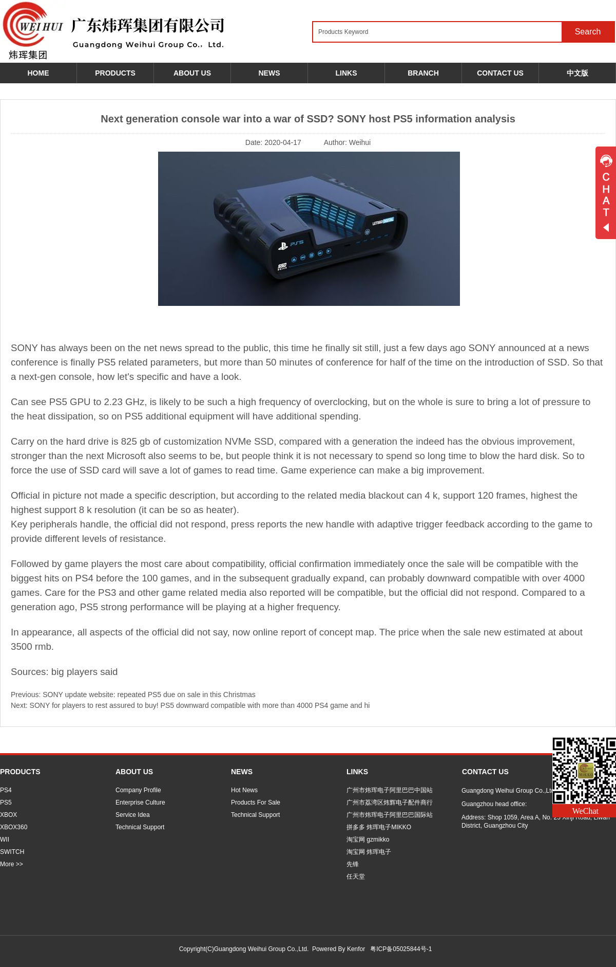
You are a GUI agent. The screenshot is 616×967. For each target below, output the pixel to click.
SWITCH (12, 851)
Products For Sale (255, 802)
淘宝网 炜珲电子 (368, 851)
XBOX (8, 814)
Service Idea (133, 814)
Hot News (244, 790)
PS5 (6, 802)
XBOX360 (13, 827)
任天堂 (355, 876)
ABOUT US (134, 772)
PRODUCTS (20, 772)
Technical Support (140, 827)
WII (4, 839)
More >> (11, 864)
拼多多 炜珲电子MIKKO (378, 827)
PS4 (6, 790)
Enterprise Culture (140, 802)
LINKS (357, 772)
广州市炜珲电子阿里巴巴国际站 (389, 814)
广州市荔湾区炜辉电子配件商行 (389, 802)
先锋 (352, 864)
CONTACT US (485, 772)
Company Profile (138, 790)
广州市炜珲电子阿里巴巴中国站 (389, 790)
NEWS (242, 772)
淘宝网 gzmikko (367, 839)
